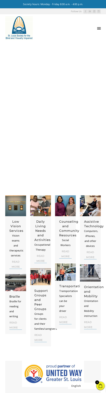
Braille (14, 296)
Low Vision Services (16, 226)
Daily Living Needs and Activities (42, 231)
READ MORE (16, 264)
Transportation (71, 286)
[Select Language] (86, 386)
